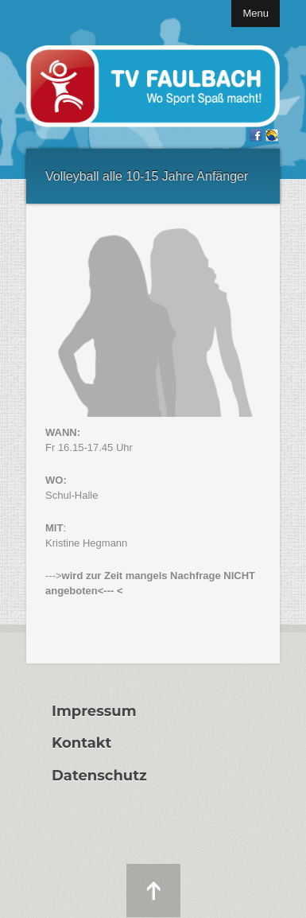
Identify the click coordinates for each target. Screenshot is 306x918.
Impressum (94, 711)
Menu (255, 13)
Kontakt (81, 743)
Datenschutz (99, 775)
